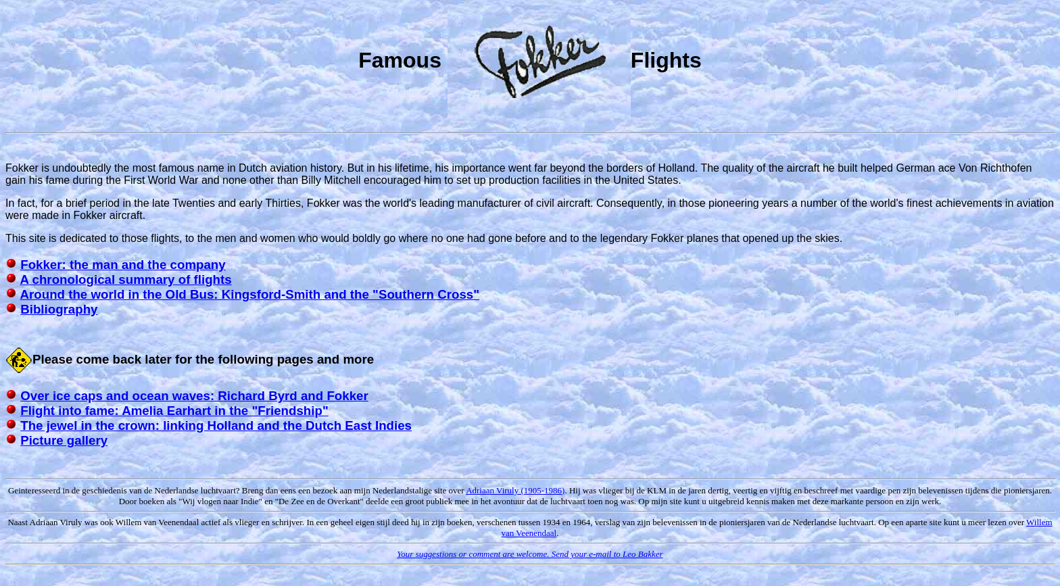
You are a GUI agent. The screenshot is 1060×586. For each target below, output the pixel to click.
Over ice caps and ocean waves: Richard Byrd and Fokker (194, 396)
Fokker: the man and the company (122, 265)
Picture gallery (63, 440)
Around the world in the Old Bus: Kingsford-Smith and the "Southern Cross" (250, 294)
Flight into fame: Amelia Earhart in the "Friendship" (174, 411)
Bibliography (58, 309)
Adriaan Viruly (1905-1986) (515, 490)
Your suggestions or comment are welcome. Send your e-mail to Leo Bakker (529, 554)
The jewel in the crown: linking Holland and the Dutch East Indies (216, 425)
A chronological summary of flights (126, 279)
